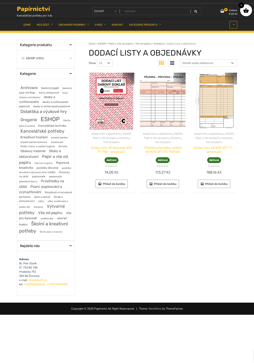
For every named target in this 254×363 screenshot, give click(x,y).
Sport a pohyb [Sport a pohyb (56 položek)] (42, 196)
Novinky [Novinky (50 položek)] (63, 146)
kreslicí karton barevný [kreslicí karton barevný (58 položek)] (33, 142)
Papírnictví (33, 9)
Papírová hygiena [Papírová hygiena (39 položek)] (43, 163)
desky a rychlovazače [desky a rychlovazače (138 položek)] (37, 99)
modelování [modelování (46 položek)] (57, 142)
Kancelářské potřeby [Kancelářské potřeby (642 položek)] (42, 131)
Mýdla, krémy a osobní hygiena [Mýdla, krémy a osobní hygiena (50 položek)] (37, 146)
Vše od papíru (143, 43)
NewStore (155, 308)
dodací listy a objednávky (106, 133)
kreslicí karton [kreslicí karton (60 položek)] (59, 137)
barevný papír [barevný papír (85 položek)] (50, 88)
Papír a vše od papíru (120, 43)
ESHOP (102, 43)
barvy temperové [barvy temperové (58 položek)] (49, 92)
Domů (92, 43)
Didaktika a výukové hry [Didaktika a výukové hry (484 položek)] (43, 111)
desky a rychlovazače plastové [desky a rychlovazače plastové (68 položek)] (51, 106)
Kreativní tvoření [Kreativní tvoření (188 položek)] (34, 137)
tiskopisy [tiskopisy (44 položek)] (38, 207)
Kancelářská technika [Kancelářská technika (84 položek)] (52, 125)
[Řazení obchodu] (208, 63)
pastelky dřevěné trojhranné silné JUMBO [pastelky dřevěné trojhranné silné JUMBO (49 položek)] (45, 170)
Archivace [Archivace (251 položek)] (29, 87)
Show (92, 63)
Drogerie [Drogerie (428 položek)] (28, 119)
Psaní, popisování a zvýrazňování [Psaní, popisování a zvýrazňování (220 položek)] (40, 189)
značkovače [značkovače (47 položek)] (47, 218)
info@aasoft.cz (37, 280)
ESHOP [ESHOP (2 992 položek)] (50, 119)
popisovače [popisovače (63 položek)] (38, 176)
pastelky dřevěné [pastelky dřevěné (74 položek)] (47, 167)
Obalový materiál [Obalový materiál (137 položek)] (32, 151)
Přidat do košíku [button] (114, 184)
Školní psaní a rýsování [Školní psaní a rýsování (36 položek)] (51, 232)
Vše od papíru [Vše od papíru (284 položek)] (50, 212)
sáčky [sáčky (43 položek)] (41, 201)
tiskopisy (159, 43)
